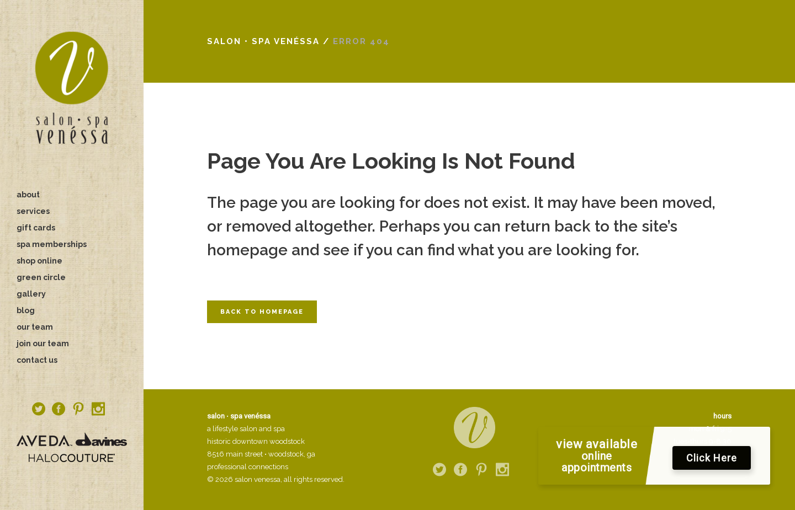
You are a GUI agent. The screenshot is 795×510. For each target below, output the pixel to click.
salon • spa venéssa (263, 41)
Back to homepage (262, 311)
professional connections (247, 467)
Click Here (711, 460)
